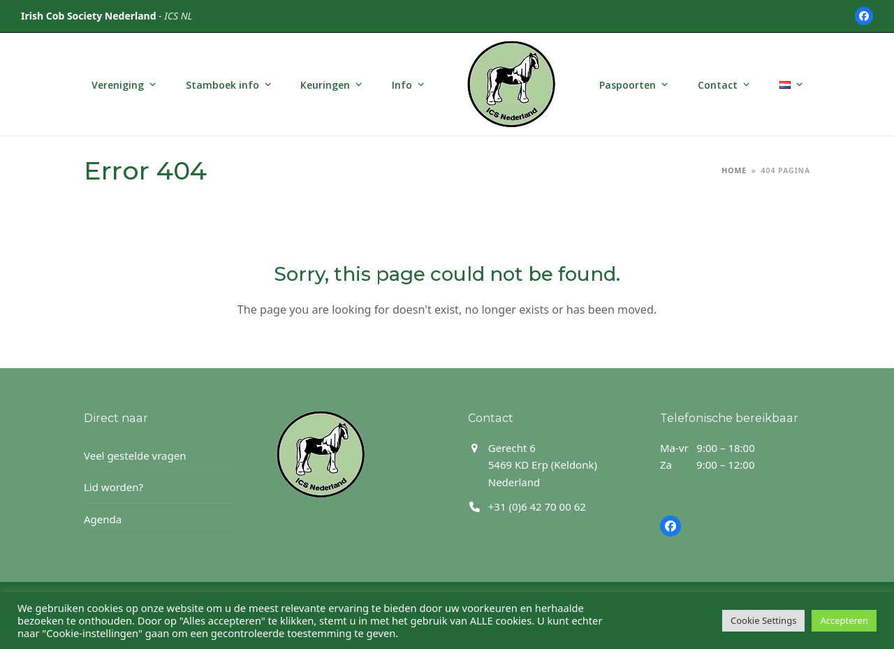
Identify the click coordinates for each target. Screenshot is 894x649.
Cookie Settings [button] (763, 620)
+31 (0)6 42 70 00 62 (537, 506)
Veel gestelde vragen (135, 455)
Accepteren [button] (844, 620)
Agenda (103, 519)
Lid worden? (113, 487)
